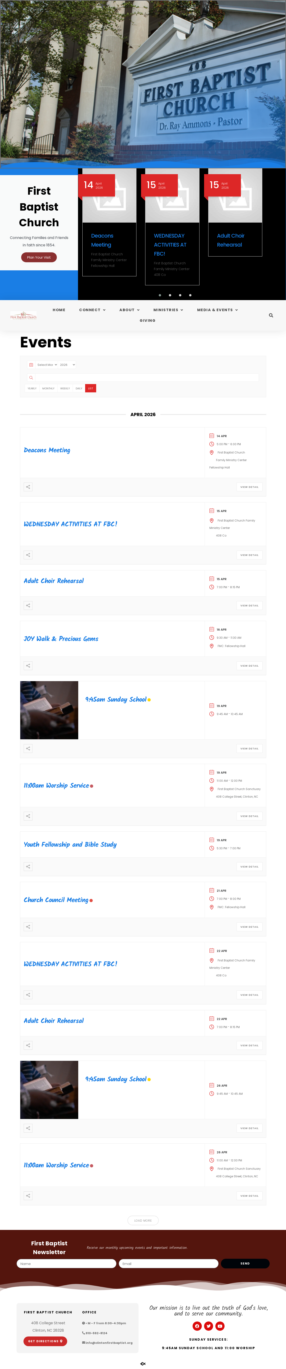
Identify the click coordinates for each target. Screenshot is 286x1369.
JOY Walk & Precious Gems (61, 640)
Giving (148, 321)
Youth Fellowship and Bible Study (70, 845)
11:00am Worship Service (56, 786)
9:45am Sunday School (115, 700)
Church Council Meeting (56, 901)
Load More (143, 1221)
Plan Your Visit (39, 260)
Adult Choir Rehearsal (54, 582)
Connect (92, 311)
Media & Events (217, 311)
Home (59, 310)
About (129, 311)
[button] (157, 296)
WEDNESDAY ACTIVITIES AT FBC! (170, 245)
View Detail (249, 487)
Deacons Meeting (47, 451)
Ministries (168, 311)
